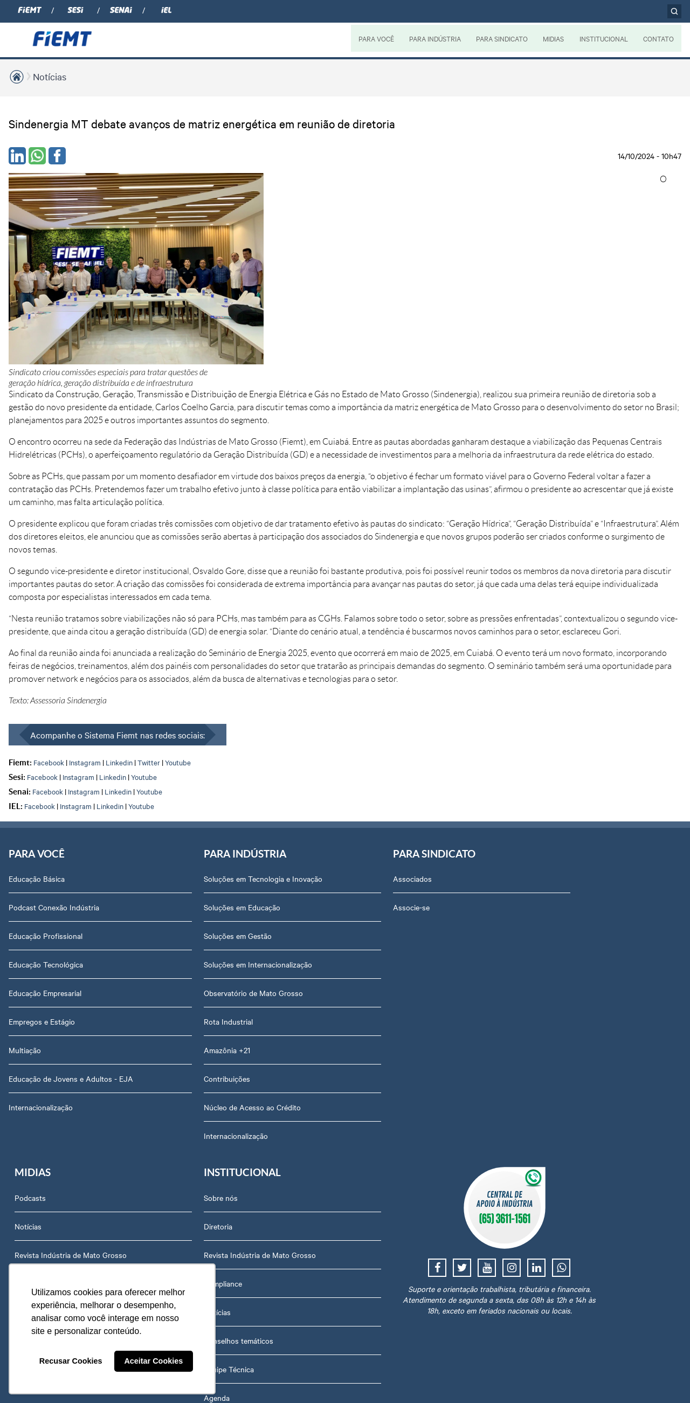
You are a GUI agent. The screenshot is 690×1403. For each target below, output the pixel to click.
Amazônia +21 (166, 885)
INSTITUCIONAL (603, 38)
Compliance (545, 789)
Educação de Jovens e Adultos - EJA (63, 909)
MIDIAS (552, 38)
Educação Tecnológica (46, 789)
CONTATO (658, 38)
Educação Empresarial (45, 817)
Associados (290, 703)
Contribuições (166, 914)
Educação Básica (37, 703)
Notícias (49, 76)
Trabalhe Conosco (556, 932)
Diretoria (540, 732)
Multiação (25, 874)
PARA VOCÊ (374, 38)
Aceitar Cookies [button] (153, 1361)
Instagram (85, 586)
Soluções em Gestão (177, 771)
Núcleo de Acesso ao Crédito (191, 942)
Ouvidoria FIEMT (554, 1017)
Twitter (148, 586)
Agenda (539, 903)
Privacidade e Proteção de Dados (581, 1074)
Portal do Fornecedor (561, 960)
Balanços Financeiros (561, 1046)
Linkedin (119, 586)
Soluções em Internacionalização (197, 799)
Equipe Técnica (551, 874)
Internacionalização (41, 942)
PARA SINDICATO (501, 38)
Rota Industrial (167, 857)
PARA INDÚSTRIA (433, 38)
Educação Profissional (45, 760)
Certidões (542, 1131)
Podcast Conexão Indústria (54, 732)
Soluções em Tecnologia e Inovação (186, 709)
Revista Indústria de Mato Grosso (454, 760)
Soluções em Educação (181, 742)
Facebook (48, 586)
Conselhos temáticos (561, 846)
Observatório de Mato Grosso (192, 828)
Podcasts (414, 703)
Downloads (544, 1103)
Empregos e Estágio (42, 846)
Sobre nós (543, 703)
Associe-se (289, 732)
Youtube (178, 586)
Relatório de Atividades (436, 789)
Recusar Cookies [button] (70, 1361)
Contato (539, 989)
